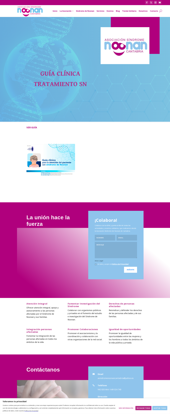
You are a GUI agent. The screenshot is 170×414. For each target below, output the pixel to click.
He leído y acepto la (111, 264)
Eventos (110, 11)
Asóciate (130, 270)
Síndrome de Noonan (85, 11)
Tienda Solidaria (129, 11)
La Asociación (65, 11)
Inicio (55, 11)
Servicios (100, 11)
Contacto (154, 11)
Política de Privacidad (120, 264)
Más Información (126, 408)
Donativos (143, 11)
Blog (118, 11)
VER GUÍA (31, 127)
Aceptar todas (160, 408)
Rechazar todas (143, 408)
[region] (85, 406)
